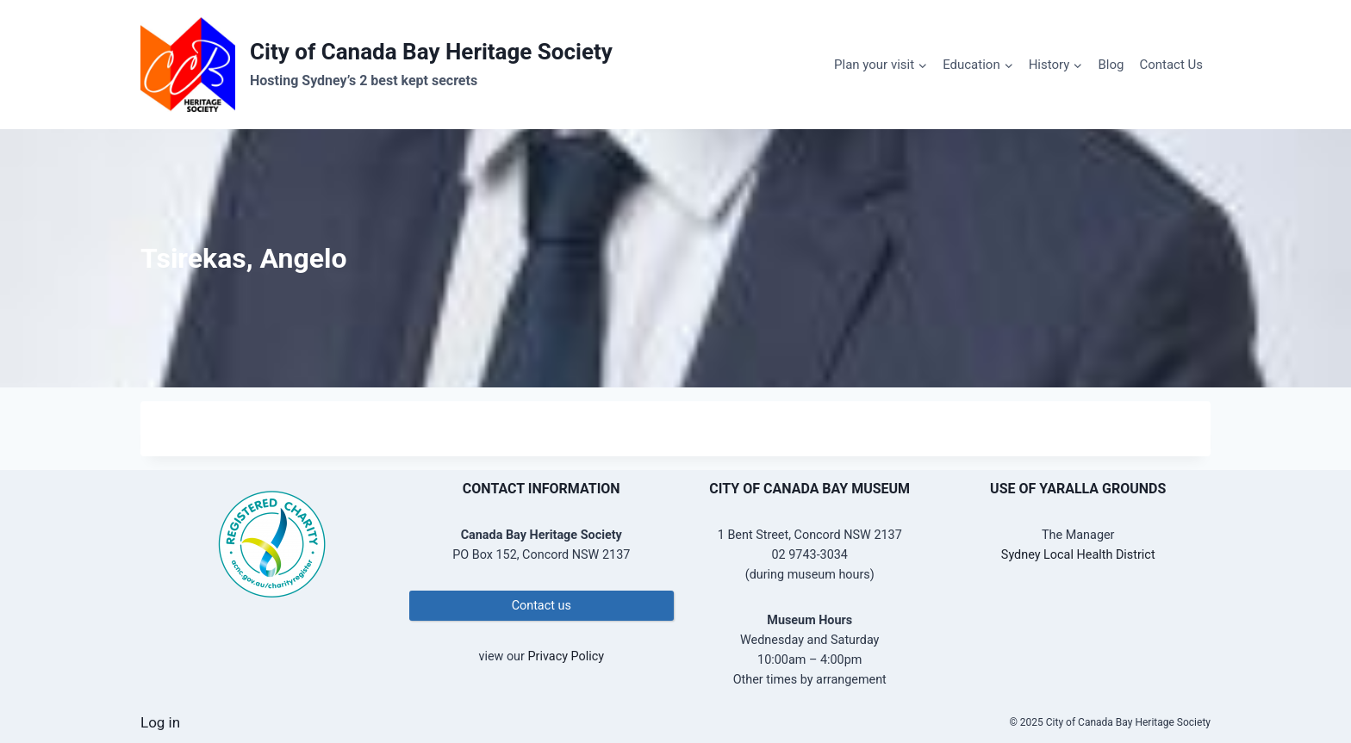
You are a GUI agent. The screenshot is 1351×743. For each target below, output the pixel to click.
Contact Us (1171, 64)
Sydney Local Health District (1078, 555)
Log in (160, 722)
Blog (1111, 64)
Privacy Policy (565, 656)
